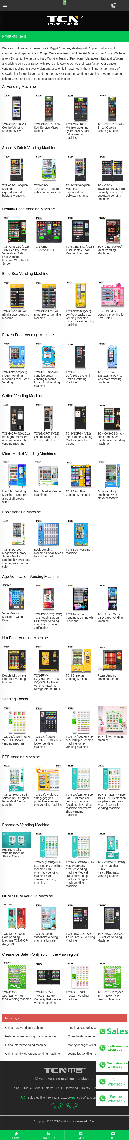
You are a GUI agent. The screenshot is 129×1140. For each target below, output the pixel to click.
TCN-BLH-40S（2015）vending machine (77, 996)
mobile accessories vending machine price (95, 1027)
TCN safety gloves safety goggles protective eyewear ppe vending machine (48, 799)
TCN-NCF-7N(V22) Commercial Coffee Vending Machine (46, 437)
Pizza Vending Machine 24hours (109, 677)
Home (15, 1088)
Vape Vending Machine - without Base (13, 617)
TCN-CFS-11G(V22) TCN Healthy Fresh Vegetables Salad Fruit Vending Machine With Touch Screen (15, 255)
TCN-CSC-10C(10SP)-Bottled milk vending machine (48, 189)
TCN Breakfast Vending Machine (77, 677)
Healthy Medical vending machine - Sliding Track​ (14, 853)
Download (71, 1088)
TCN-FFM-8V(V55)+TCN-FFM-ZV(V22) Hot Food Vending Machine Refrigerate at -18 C (47, 682)
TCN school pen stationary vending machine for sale (46, 937)
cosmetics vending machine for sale (91, 1053)
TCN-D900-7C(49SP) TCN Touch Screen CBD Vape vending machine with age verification (48, 621)
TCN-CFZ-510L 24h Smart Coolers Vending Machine (111, 127)
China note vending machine (24, 1027)
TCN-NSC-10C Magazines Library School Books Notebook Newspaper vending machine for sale (16, 558)
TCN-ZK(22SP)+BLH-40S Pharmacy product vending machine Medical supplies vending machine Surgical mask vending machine (80, 874)
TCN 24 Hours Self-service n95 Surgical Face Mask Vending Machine (15, 799)
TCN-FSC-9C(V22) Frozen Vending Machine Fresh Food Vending (15, 377)
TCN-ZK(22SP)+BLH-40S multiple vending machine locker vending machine (80, 742)
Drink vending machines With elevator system (108, 495)
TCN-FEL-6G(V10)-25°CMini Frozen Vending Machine (78, 377)
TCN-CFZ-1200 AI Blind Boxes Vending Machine (15, 315)
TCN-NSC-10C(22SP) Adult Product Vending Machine (80, 937)
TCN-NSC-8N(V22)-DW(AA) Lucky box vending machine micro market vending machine (80, 318)
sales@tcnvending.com (92, 1097)
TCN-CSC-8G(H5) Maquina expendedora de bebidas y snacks (78, 190)
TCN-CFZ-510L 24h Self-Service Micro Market (47, 127)
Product (27, 1088)
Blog (92, 1121)
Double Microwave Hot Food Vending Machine (14, 679)
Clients (85, 1088)
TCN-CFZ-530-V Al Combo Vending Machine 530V (14, 127)
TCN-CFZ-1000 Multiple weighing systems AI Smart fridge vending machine (77, 130)
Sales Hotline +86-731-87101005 (49, 1097)
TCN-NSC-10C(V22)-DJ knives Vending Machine (111, 937)
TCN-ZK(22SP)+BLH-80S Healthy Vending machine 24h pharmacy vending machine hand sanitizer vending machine (48, 872)
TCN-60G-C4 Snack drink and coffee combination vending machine (111, 438)
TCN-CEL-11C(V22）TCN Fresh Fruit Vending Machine (112, 996)
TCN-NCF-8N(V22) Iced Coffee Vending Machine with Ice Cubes (79, 438)
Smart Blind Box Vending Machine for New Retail (111, 315)
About (39, 1088)
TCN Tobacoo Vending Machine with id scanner (80, 618)
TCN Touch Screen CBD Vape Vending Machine (110, 618)
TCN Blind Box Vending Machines (78, 493)
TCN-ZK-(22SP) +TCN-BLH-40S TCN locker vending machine (48, 742)
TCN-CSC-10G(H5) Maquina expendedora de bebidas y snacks (15, 190)
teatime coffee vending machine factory (30, 1036)
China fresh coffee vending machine (91, 1036)
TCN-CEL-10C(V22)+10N (44, 248)
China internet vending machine (26, 1045)
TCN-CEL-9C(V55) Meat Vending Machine (110, 250)
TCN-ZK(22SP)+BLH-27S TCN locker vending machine (16, 740)
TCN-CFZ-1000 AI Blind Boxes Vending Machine (47, 315)
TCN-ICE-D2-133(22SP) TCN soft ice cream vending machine (111, 377)
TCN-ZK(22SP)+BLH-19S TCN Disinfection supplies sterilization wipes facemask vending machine (112, 801)
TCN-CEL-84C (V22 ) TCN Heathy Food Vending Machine (80, 250)
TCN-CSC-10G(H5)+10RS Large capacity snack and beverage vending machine (112, 192)
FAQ (59, 1088)
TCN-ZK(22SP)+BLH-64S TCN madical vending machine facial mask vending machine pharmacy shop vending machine (80, 805)
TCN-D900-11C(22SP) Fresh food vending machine (16, 996)
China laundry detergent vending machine (32, 1053)
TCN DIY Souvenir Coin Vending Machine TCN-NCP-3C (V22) (15, 939)
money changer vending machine (89, 1045)
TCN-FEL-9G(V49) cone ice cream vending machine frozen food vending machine (47, 379)
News (49, 1088)
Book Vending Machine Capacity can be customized (48, 553)
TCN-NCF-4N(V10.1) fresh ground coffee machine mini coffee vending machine (16, 438)
